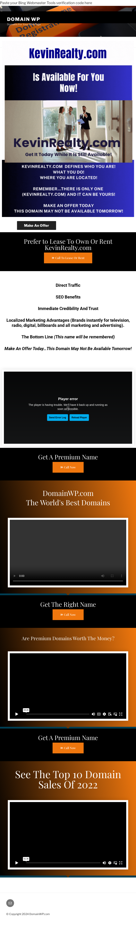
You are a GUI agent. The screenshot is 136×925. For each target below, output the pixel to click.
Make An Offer (36, 226)
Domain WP (22, 19)
